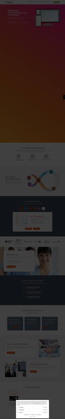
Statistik (21, 412)
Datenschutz (37, 403)
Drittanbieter (21, 409)
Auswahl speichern (27, 414)
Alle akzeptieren (33, 414)
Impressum (30, 416)
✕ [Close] (48, 400)
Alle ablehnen (39, 414)
